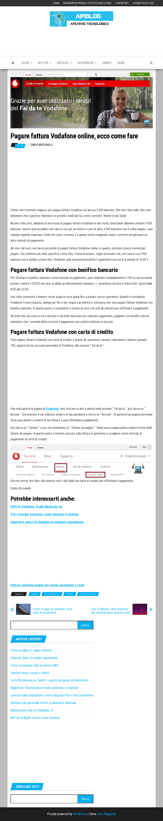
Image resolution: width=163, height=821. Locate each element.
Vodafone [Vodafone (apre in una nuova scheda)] (52, 409)
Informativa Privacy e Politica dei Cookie (87, 3)
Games (106, 63)
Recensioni (87, 63)
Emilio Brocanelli (42, 144)
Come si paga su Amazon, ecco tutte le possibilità (52, 610)
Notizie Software (88, 594)
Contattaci (122, 3)
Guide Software (52, 594)
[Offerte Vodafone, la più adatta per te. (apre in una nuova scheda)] (36, 506)
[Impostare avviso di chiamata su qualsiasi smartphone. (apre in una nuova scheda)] (47, 522)
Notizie (44, 63)
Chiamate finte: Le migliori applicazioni (34, 658)
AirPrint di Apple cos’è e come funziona (34, 718)
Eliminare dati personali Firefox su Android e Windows (43, 703)
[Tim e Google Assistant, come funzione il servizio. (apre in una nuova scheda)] (44, 514)
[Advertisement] (82, 41)
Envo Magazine (106, 814)
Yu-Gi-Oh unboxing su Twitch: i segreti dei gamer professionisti (49, 680)
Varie (121, 63)
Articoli (64, 63)
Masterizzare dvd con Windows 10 (31, 710)
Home (56, 3)
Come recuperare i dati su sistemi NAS (34, 665)
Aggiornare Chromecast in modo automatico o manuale (44, 688)
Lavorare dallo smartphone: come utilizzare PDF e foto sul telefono (52, 695)
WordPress (80, 814)
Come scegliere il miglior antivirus (31, 650)
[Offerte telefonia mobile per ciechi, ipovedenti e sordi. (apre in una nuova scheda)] (47, 585)
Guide (26, 63)
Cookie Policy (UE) (143, 3)
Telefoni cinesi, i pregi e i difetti (29, 673)
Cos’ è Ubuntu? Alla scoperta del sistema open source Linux (110, 610)
